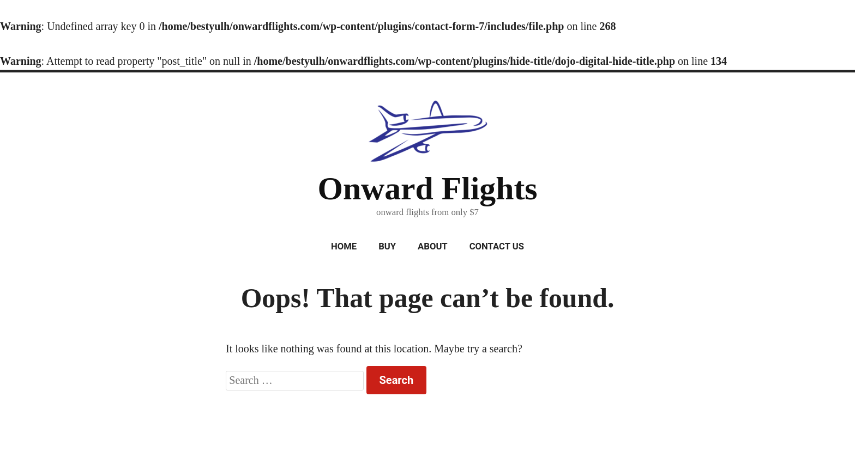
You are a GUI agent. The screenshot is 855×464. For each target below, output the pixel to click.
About (433, 246)
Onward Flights (427, 188)
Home (344, 246)
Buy (387, 246)
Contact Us (496, 246)
